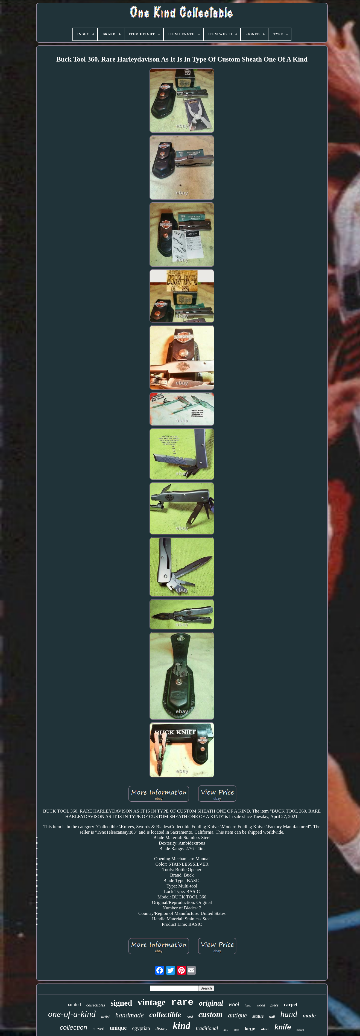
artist (105, 1016)
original (211, 1003)
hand (288, 1014)
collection (73, 1027)
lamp (248, 1005)
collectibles (95, 1005)
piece (274, 1005)
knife (282, 1027)
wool (234, 1004)
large (250, 1028)
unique (118, 1028)
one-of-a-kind (72, 1014)
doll (226, 1029)
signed (121, 1003)
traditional (207, 1028)
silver (265, 1029)
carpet (290, 1004)
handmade (129, 1015)
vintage (151, 1002)
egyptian (141, 1028)
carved (98, 1028)
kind (181, 1025)
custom (210, 1014)
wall (272, 1017)
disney (161, 1028)
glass (236, 1029)
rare (182, 1002)
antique (237, 1015)
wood (261, 1005)
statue (258, 1016)
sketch (300, 1029)
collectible (165, 1014)
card (190, 1017)
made (309, 1015)
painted (73, 1004)
